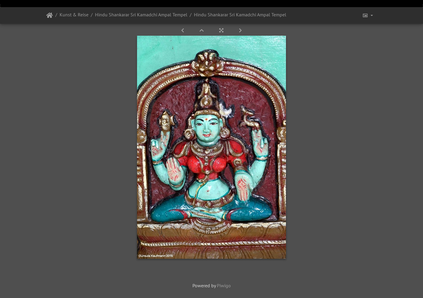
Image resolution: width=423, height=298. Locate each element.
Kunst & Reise (74, 15)
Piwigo (224, 285)
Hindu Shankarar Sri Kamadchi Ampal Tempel (141, 15)
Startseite (49, 15)
